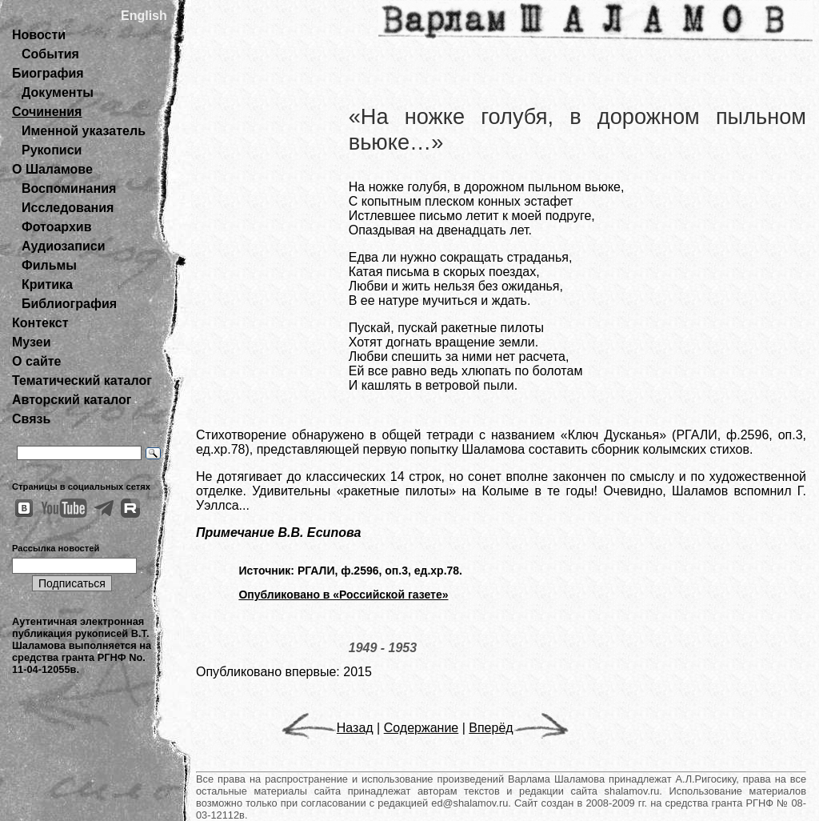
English (144, 15)
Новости (39, 35)
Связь (31, 419)
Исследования (68, 207)
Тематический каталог (82, 380)
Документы (58, 92)
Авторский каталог (71, 399)
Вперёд (518, 728)
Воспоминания (69, 188)
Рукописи (52, 150)
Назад (328, 728)
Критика (47, 284)
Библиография (69, 303)
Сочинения (47, 111)
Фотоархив (56, 227)
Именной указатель (84, 131)
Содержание (421, 728)
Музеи (31, 342)
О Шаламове (52, 169)
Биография (48, 73)
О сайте (36, 361)
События (50, 54)
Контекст (40, 323)
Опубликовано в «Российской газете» (343, 594)
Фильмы (49, 265)
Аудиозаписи (63, 246)
